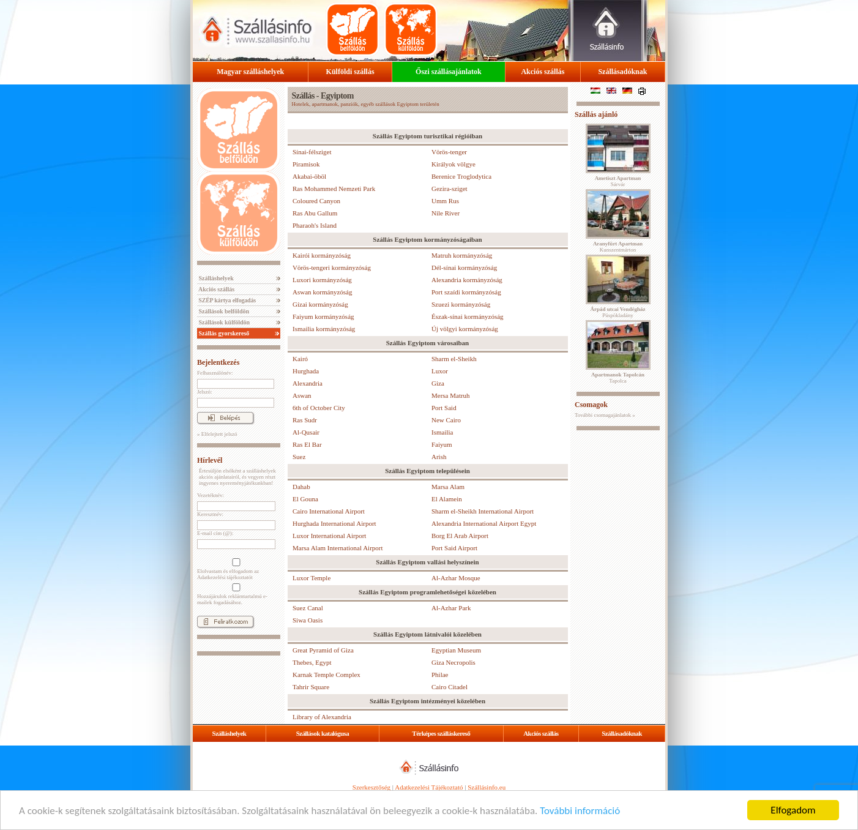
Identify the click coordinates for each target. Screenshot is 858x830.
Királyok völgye (453, 164)
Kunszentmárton (618, 247)
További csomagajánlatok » (605, 415)
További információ (580, 810)
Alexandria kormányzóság (466, 279)
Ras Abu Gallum (315, 213)
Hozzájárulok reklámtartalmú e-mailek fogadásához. (235, 594)
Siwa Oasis (308, 620)
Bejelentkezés (218, 362)
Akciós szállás (542, 71)
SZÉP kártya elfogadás (226, 300)
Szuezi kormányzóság (460, 304)
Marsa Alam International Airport (338, 547)
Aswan (302, 395)
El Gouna (305, 499)
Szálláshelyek (215, 278)
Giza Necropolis (453, 662)
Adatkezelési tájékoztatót (225, 577)
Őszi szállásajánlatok (449, 71)
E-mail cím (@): (215, 533)
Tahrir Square (311, 686)
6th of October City (319, 407)
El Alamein (446, 499)
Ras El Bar (307, 444)
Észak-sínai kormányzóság (467, 316)
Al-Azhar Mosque (455, 577)
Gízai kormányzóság (320, 304)
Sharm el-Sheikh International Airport (482, 511)
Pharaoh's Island (315, 225)
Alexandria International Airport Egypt (483, 523)
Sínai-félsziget (312, 151)
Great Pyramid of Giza (323, 650)
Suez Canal (308, 607)
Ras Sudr (305, 420)
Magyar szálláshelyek (250, 71)
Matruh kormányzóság (461, 255)
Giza (437, 383)
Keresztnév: (210, 514)
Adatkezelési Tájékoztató (429, 787)
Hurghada (306, 371)
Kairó (300, 358)
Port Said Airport (454, 547)
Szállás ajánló (596, 114)
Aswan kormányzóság (322, 292)
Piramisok (306, 164)
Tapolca (617, 378)
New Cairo (446, 420)
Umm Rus (445, 200)
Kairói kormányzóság (322, 255)
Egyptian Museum (456, 650)
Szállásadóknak (622, 71)
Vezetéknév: (210, 495)
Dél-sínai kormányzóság (464, 267)
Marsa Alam (447, 486)
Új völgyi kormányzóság (464, 328)
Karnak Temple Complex (326, 674)
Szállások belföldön (223, 311)
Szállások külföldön (223, 322)
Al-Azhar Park (451, 607)
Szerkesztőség (371, 787)
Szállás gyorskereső (223, 333)
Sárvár (618, 181)
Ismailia (442, 432)
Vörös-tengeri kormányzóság (332, 267)
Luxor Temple (311, 577)
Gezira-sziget (449, 188)
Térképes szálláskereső (441, 733)
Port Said (444, 407)
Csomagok (591, 404)
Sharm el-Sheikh (454, 358)
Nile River (445, 213)
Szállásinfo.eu (486, 787)
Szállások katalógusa (322, 733)
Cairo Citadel (449, 686)
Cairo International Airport (329, 511)
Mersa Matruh (450, 395)
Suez (299, 456)
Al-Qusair (306, 432)
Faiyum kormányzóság (323, 316)
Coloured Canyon (316, 200)
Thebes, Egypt (312, 662)
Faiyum (441, 444)
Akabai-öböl (309, 176)
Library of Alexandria (322, 716)
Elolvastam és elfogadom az (235, 569)
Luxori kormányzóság (322, 279)
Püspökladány (617, 312)
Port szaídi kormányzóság (466, 292)
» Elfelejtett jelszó (217, 434)
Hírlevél (209, 460)
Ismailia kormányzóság (324, 328)
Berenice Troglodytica (461, 176)
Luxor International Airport (329, 535)
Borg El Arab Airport (459, 535)
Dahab (301, 486)
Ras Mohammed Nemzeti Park (334, 188)
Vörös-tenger (449, 151)
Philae (440, 674)
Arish (438, 456)
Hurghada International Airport (334, 523)
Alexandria (308, 383)
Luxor (439, 371)
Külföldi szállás (350, 71)
